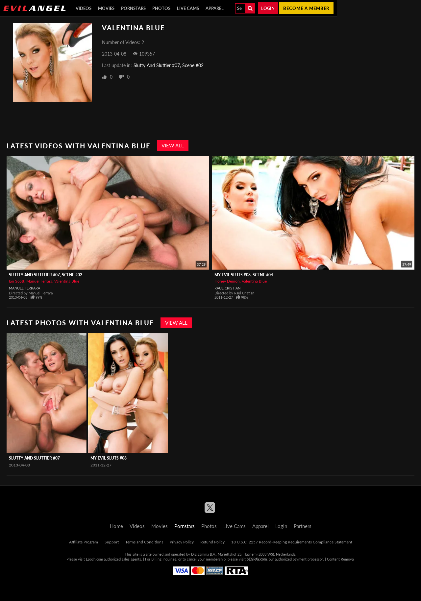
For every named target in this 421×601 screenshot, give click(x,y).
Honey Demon (227, 281)
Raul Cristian (227, 288)
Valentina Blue (66, 281)
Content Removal (341, 559)
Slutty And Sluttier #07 (34, 458)
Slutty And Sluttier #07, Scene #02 (169, 65)
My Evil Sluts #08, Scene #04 (243, 274)
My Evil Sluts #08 (108, 458)
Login (268, 8)
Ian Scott (16, 281)
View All (172, 145)
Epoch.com (94, 559)
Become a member (306, 8)
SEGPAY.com (257, 559)
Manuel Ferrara (39, 281)
